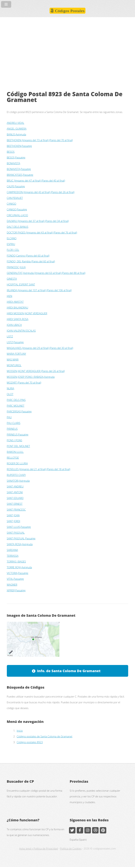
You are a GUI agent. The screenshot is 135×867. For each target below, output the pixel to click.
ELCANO (11, 238)
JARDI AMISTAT (15, 301)
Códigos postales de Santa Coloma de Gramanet (44, 736)
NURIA (10, 388)
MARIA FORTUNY (16, 353)
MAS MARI (13, 359)
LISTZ (10, 336)
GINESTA (12, 278)
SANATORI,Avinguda (18, 480)
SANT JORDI (13, 521)
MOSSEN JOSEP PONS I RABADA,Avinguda (31, 376)
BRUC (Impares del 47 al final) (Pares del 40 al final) (36, 180)
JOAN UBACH (14, 325)
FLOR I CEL (13, 250)
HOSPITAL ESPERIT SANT (21, 284)
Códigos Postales (69, 11)
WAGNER (12, 584)
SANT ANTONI (15, 492)
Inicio (20, 730)
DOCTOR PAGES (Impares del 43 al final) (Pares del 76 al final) (42, 232)
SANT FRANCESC (16, 509)
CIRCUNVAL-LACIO (17, 215)
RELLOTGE (13, 457)
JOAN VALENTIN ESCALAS (21, 330)
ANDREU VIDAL (15, 123)
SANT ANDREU (15, 486)
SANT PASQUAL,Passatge (21, 538)
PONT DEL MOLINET (18, 446)
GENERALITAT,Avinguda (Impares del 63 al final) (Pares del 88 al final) (46, 273)
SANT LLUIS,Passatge (19, 527)
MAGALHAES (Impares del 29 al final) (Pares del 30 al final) (40, 348)
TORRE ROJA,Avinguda (19, 567)
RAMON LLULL (15, 452)
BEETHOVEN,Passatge (19, 146)
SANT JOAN (13, 515)
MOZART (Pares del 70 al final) (24, 382)
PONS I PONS (14, 440)
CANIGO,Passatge (17, 209)
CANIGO (11, 203)
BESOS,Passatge (16, 157)
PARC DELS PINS (16, 400)
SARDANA (12, 550)
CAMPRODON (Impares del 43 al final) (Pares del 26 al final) (40, 192)
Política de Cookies (71, 848)
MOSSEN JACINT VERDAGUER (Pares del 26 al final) (36, 371)
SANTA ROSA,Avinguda (20, 544)
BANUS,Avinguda (16, 134)
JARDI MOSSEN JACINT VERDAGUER (27, 313)
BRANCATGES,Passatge (20, 174)
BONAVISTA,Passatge (19, 169)
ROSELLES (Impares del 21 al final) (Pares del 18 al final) (38, 469)
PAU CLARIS (13, 423)
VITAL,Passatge (15, 579)
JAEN (9, 296)
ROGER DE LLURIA (17, 463)
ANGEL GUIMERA (16, 128)
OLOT (10, 394)
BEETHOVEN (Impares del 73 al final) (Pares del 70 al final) (40, 140)
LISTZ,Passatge (15, 342)
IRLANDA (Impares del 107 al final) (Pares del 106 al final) (39, 290)
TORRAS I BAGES (16, 561)
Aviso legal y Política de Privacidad (38, 848)
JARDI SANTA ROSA (17, 319)
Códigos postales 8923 (30, 742)
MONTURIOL (14, 365)
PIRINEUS (12, 428)
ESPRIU (11, 244)
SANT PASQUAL (16, 532)
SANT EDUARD (15, 498)
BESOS (11, 151)
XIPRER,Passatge (16, 590)
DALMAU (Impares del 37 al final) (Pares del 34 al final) (38, 221)
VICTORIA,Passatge (17, 573)
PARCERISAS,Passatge (19, 411)
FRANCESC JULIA (16, 267)
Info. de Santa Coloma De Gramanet (69, 670)
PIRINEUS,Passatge (17, 434)
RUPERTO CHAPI (16, 475)
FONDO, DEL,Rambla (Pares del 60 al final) (31, 261)
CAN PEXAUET (15, 198)
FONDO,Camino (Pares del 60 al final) (28, 255)
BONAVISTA (13, 163)
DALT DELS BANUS (17, 226)
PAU (9, 417)
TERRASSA (13, 555)
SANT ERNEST (15, 503)
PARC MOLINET (15, 405)
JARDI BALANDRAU (17, 307)
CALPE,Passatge (16, 186)
